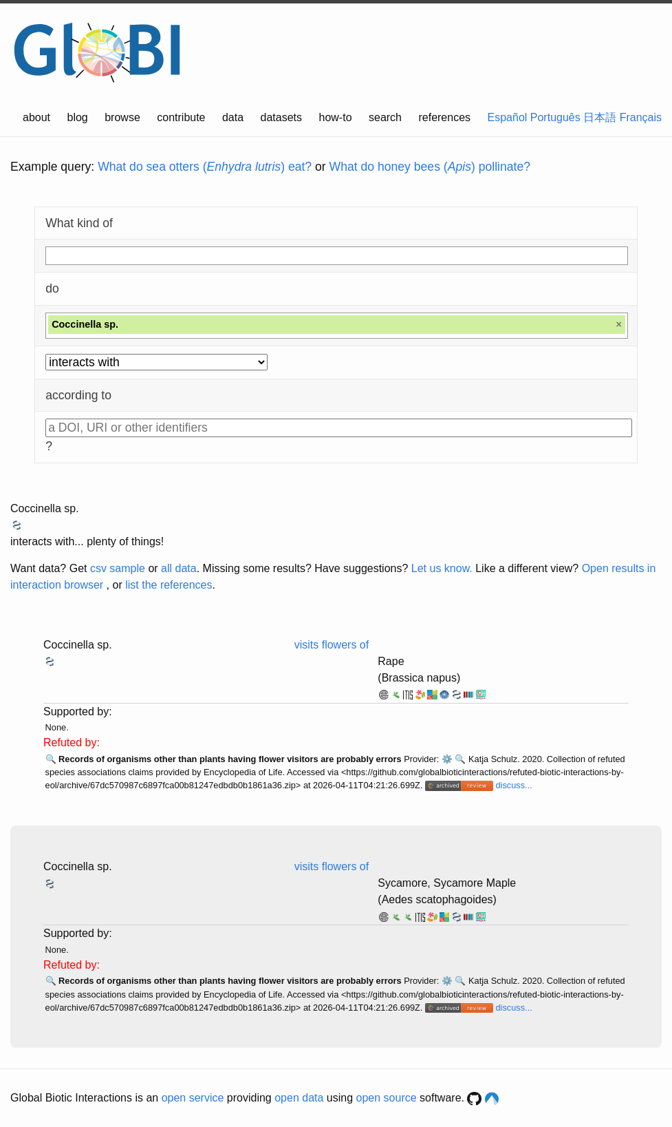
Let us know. (442, 568)
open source (386, 1098)
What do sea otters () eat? (205, 166)
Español (508, 117)
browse (122, 117)
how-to (335, 117)
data (232, 117)
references (444, 117)
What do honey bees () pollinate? (429, 166)
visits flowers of (331, 645)
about (36, 117)
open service (193, 1098)
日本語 (599, 117)
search (385, 117)
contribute (181, 117)
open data (298, 1098)
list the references (168, 585)
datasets (281, 117)
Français (641, 117)
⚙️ (447, 759)
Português (555, 117)
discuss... (513, 785)
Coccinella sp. (44, 508)
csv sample (117, 568)
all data (179, 568)
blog (77, 117)
